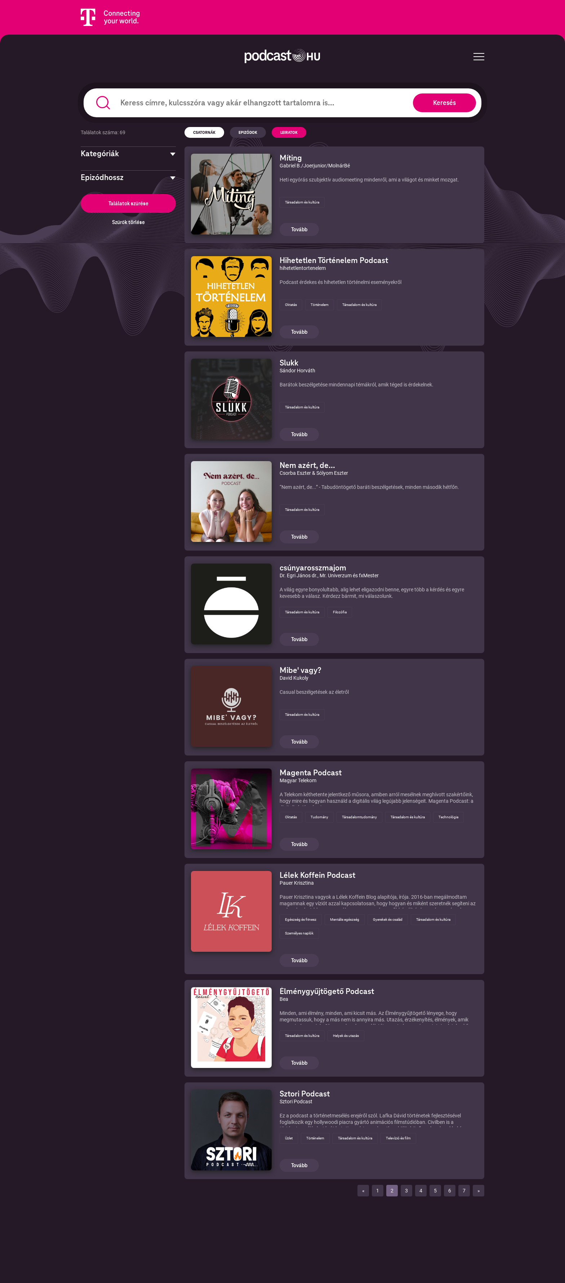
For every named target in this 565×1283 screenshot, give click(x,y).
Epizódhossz (102, 177)
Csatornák (204, 132)
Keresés (444, 102)
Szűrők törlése (128, 222)
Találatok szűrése (128, 203)
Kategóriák (100, 153)
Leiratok (289, 132)
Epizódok (248, 132)
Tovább (299, 229)
